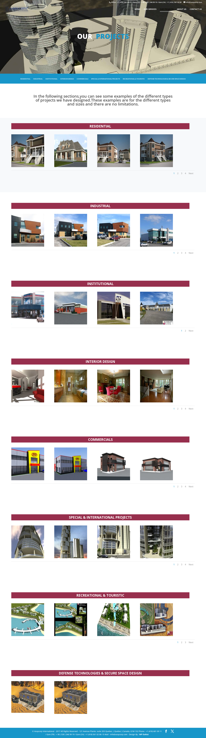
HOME (137, 10)
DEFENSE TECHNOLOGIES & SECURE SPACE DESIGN (167, 79)
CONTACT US (196, 10)
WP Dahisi (144, 734)
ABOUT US (181, 10)
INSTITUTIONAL (51, 79)
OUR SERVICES (150, 10)
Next (191, 173)
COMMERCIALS (82, 79)
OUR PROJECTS (166, 10)
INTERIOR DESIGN (67, 79)
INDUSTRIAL (38, 79)
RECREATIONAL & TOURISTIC (134, 79)
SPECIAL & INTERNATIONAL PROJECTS (105, 79)
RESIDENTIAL (25, 79)
